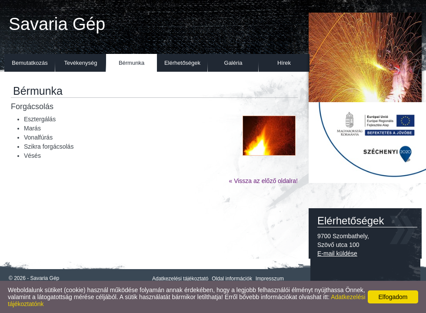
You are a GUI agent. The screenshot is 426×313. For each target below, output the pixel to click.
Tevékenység (80, 63)
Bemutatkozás (29, 63)
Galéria (233, 63)
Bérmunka (131, 63)
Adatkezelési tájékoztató (180, 279)
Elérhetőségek (182, 63)
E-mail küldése (337, 253)
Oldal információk (232, 279)
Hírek (284, 63)
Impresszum (270, 279)
